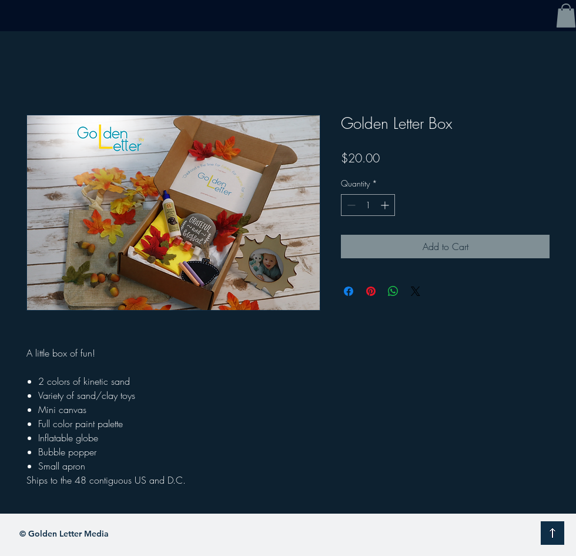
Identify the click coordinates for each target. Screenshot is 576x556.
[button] (566, 16)
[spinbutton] (368, 205)
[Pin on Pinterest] (371, 291)
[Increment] (386, 205)
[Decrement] (350, 205)
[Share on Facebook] (348, 291)
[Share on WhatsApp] (393, 291)
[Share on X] (415, 291)
